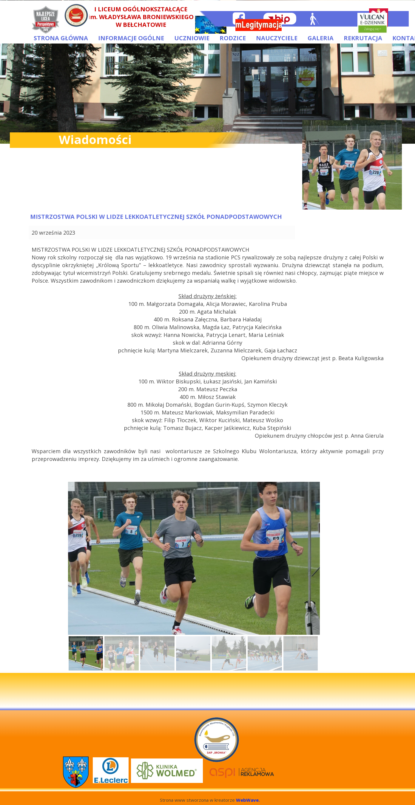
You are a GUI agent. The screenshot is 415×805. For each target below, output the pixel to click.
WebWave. (248, 800)
